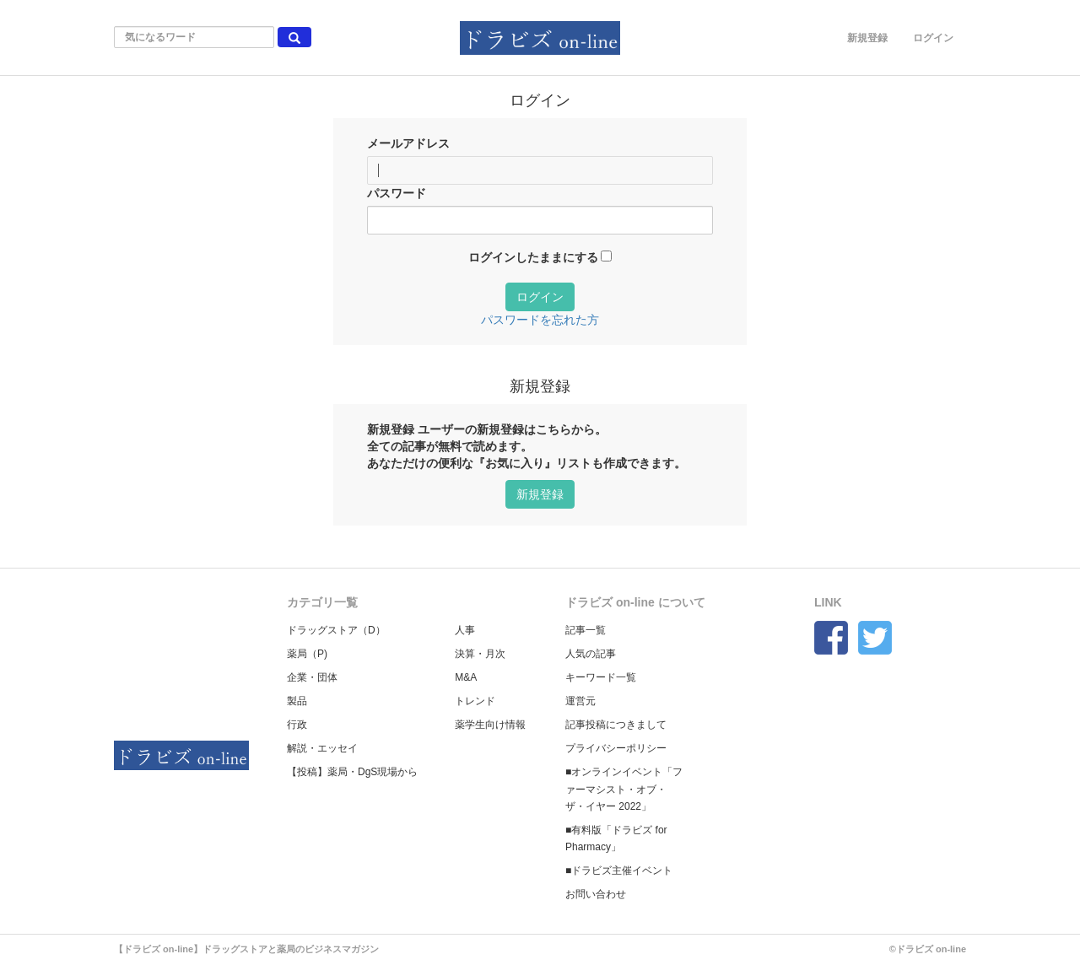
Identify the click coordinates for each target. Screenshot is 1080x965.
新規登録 (867, 38)
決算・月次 (480, 654)
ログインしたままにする (533, 257)
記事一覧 (585, 630)
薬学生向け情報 (490, 724)
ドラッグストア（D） (336, 630)
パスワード (396, 193)
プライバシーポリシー (616, 748)
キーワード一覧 (600, 677)
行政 (297, 724)
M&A (466, 677)
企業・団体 (312, 677)
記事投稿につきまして (616, 724)
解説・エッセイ (322, 748)
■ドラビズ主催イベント (618, 870)
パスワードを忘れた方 (540, 319)
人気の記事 (590, 654)
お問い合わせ (595, 894)
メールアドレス (408, 143)
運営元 (580, 701)
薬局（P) (307, 654)
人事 (465, 630)
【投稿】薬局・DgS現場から (352, 772)
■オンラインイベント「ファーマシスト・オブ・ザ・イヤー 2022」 (624, 788)
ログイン (933, 38)
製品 (297, 701)
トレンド (475, 701)
